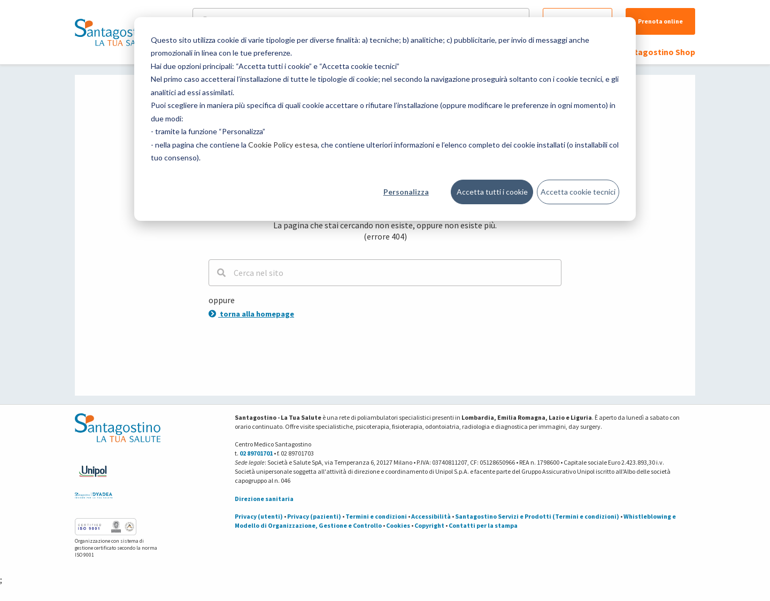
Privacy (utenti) (259, 516)
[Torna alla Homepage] (115, 32)
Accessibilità (431, 516)
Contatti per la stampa (483, 525)
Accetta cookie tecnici (578, 191)
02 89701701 (256, 453)
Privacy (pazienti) (314, 516)
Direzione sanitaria (264, 499)
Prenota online (660, 21)
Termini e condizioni (376, 516)
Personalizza (406, 191)
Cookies (398, 525)
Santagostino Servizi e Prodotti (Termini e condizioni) (537, 516)
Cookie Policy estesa (283, 144)
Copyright (429, 525)
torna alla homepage (251, 314)
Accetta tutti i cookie (492, 191)
